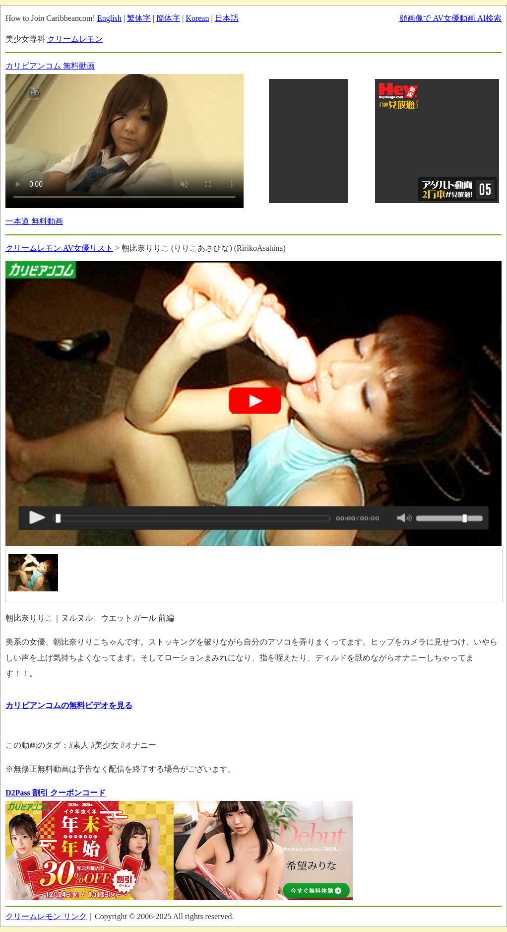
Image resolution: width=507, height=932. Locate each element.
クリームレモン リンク (46, 916)
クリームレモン (75, 39)
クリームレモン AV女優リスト (59, 248)
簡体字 (168, 18)
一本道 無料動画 (34, 221)
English (109, 18)
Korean (197, 18)
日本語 (227, 18)
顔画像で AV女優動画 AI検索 (450, 18)
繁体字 (139, 18)
